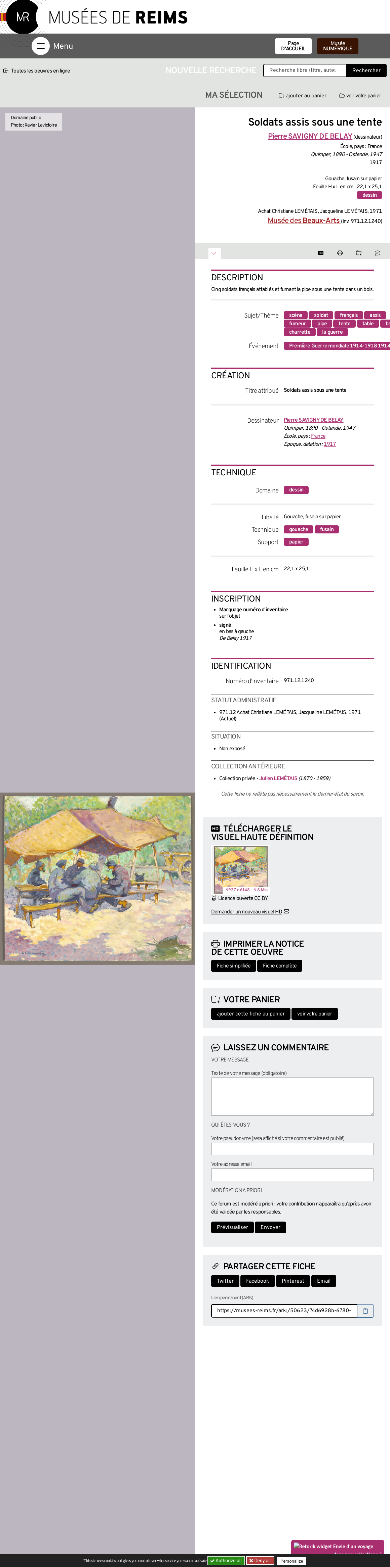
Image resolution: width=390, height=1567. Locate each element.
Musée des (304, 221)
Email (323, 1281)
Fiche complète (280, 966)
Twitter (225, 1281)
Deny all (262, 1560)
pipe (322, 324)
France (318, 436)
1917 (330, 444)
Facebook (257, 1281)
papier (296, 542)
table (368, 324)
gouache (298, 529)
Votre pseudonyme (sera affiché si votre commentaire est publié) (278, 1138)
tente (344, 324)
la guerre (332, 332)
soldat (321, 315)
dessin (369, 195)
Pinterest (293, 1281)
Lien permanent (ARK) (232, 1298)
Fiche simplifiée (233, 966)
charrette (299, 332)
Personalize (293, 1560)
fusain (327, 529)
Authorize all (226, 1560)
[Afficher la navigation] (41, 46)
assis (375, 315)
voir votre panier (360, 96)
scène (295, 315)
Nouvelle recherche (211, 71)
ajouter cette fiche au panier (251, 1014)
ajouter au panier (302, 96)
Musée (337, 46)
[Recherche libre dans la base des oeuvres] (305, 70)
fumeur (297, 324)
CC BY (261, 898)
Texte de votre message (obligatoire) (248, 1073)
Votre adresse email (231, 1164)
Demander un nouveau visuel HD (246, 912)
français (349, 315)
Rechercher (366, 70)
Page (293, 46)
